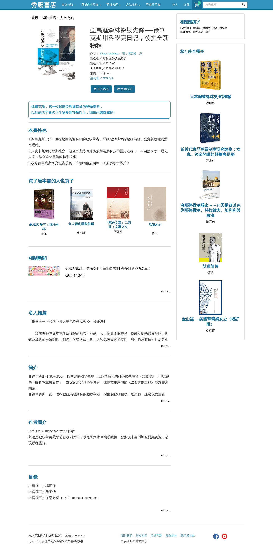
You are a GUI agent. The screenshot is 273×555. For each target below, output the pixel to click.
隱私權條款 (188, 535)
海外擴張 (185, 31)
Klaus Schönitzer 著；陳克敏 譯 (121, 53)
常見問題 (156, 535)
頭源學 (197, 28)
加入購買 (101, 89)
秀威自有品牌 (91, 4)
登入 (175, 4)
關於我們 (126, 535)
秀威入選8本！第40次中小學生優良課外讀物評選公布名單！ (108, 268)
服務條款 (171, 535)
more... (166, 291)
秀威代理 (114, 4)
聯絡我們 (141, 535)
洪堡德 (224, 28)
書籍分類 (69, 4)
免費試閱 (124, 89)
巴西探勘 (185, 28)
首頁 (34, 18)
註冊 (186, 4)
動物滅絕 (198, 31)
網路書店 (49, 18)
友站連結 (133, 4)
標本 (207, 31)
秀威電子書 (153, 4)
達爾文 (206, 28)
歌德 (215, 28)
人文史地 (67, 18)
